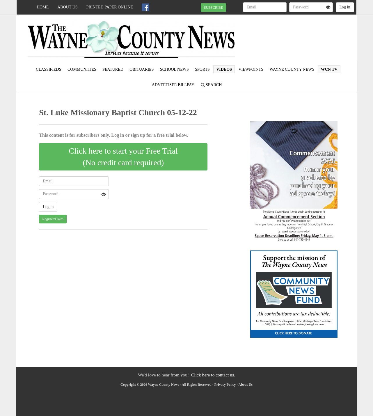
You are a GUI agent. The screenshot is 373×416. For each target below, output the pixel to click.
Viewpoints (250, 69)
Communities (82, 69)
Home (43, 7)
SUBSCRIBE (213, 8)
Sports (202, 69)
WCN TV (329, 69)
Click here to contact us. (213, 374)
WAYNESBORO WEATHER (303, 34)
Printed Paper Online (109, 7)
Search (211, 85)
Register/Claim (52, 219)
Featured (112, 69)
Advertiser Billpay (173, 85)
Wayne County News (291, 69)
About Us (67, 7)
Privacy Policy (225, 385)
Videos (224, 69)
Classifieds (48, 69)
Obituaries (141, 69)
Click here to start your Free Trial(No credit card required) (123, 156)
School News (174, 69)
